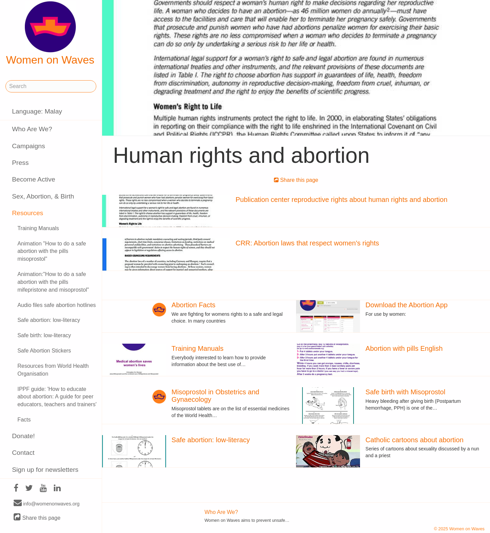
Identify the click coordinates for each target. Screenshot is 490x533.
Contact (23, 452)
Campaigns (28, 146)
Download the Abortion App (406, 305)
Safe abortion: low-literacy (48, 320)
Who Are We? (32, 129)
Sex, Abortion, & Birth (43, 196)
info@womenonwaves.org (47, 503)
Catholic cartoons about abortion (414, 440)
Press (20, 162)
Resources (27, 213)
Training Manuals (38, 228)
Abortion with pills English (404, 348)
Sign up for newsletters (45, 469)
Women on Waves (50, 33)
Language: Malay (37, 111)
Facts (24, 420)
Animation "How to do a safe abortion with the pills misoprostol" (51, 251)
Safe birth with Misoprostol (405, 392)
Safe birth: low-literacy (44, 335)
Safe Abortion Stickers (44, 351)
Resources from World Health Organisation (53, 370)
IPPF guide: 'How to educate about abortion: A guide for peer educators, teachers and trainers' (57, 397)
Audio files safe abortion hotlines (56, 305)
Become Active (33, 179)
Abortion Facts (193, 305)
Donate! (23, 436)
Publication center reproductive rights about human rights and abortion (341, 199)
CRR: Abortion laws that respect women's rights (307, 243)
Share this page (37, 517)
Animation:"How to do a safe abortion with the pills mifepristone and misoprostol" (53, 282)
